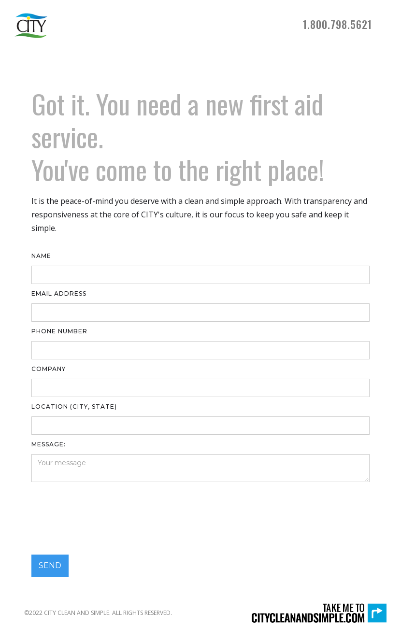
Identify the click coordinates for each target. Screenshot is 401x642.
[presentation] (104, 518)
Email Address (58, 293)
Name (41, 255)
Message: (48, 444)
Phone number (59, 331)
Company (48, 368)
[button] (337, 25)
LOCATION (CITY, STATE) (74, 406)
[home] (30, 25)
